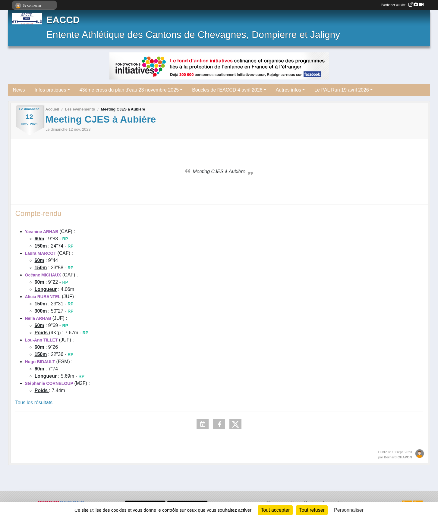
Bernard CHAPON (398, 457)
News (19, 89)
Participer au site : (402, 5)
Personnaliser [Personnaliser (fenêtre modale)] (349, 510)
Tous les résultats (34, 402)
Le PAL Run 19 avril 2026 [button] (341, 89)
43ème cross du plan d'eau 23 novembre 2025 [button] (129, 89)
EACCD (63, 20)
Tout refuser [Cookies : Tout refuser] (311, 510)
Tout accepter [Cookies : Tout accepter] (275, 510)
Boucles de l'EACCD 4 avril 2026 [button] (227, 89)
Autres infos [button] (288, 89)
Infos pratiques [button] (50, 89)
